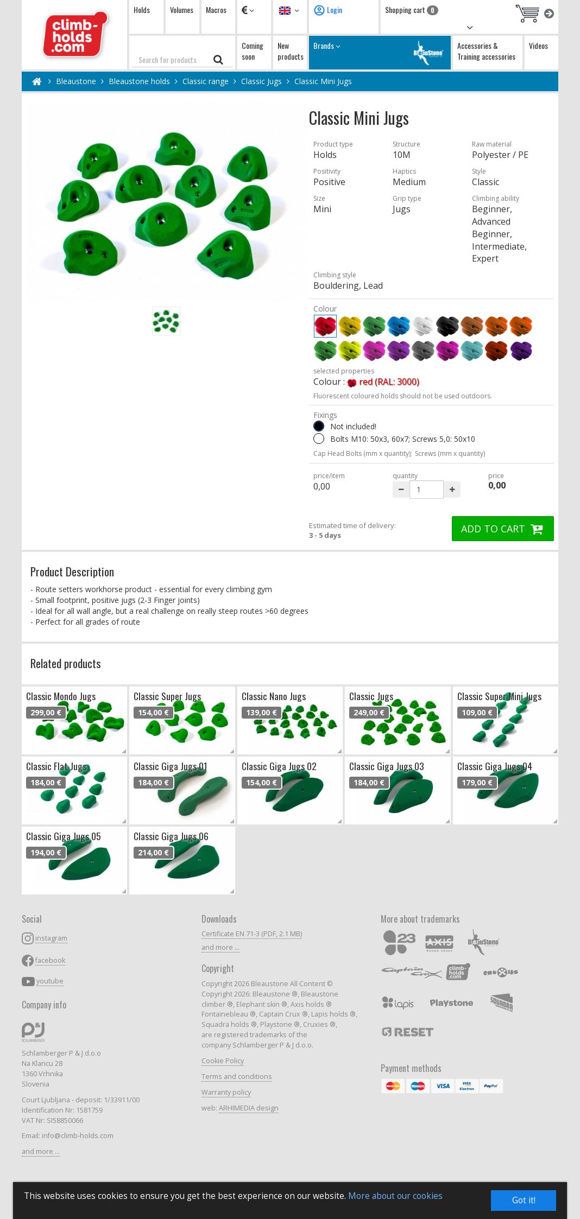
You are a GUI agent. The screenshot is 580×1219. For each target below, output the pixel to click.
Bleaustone (76, 81)
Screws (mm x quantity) (450, 453)
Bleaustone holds (139, 81)
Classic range (205, 81)
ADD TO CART (503, 528)
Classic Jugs (261, 81)
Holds (142, 9)
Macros (216, 9)
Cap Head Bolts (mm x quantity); (362, 453)
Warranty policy (226, 1092)
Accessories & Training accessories (486, 51)
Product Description (72, 571)
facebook (50, 960)
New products (291, 51)
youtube (50, 981)
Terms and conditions (236, 1076)
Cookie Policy (222, 1060)
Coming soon (252, 51)
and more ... (41, 1151)
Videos (538, 45)
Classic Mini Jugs (323, 81)
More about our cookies (395, 1196)
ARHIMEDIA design (249, 1108)
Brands (379, 52)
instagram (51, 938)
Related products (65, 663)
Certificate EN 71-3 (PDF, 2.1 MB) (251, 933)
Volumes (181, 9)
